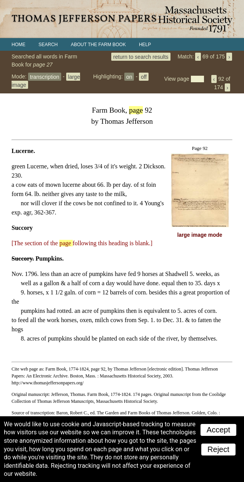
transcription (44, 76)
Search (48, 44)
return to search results (140, 56)
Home (18, 44)
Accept (218, 429)
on (129, 76)
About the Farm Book (98, 44)
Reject (218, 449)
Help (145, 44)
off (144, 76)
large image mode (199, 235)
